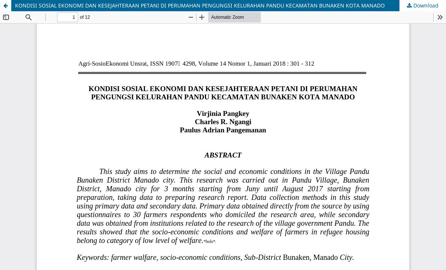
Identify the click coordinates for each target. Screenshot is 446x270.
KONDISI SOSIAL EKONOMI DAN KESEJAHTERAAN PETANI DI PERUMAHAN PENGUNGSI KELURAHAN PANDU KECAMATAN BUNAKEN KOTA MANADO (200, 5)
